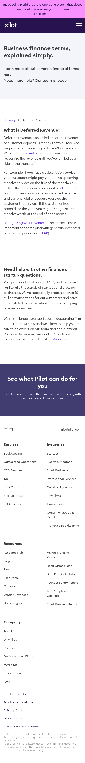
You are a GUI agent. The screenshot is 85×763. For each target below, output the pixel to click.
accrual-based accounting (32, 153)
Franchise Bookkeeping (63, 525)
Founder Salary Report (62, 582)
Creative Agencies (59, 487)
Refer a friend (13, 673)
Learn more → (42, 14)
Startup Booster (15, 495)
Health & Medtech (59, 462)
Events (8, 569)
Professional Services (61, 479)
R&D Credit (11, 487)
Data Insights (13, 603)
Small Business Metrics (62, 604)
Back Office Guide (59, 566)
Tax (6, 479)
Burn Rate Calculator (61, 574)
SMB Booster (12, 504)
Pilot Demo (11, 578)
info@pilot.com (59, 339)
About (8, 631)
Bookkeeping (13, 453)
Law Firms (54, 495)
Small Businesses (58, 470)
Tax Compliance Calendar (58, 593)
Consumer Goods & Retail (60, 515)
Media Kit (10, 665)
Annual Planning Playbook (58, 555)
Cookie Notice (13, 718)
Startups (53, 453)
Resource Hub (13, 552)
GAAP (43, 233)
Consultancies (56, 504)
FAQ (7, 681)
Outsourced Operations (20, 462)
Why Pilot (10, 639)
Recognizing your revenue (24, 223)
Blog (7, 561)
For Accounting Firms (18, 656)
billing (63, 188)
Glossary (10, 120)
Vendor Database (16, 595)
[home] (10, 25)
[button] (79, 25)
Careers (9, 648)
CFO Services (13, 470)
